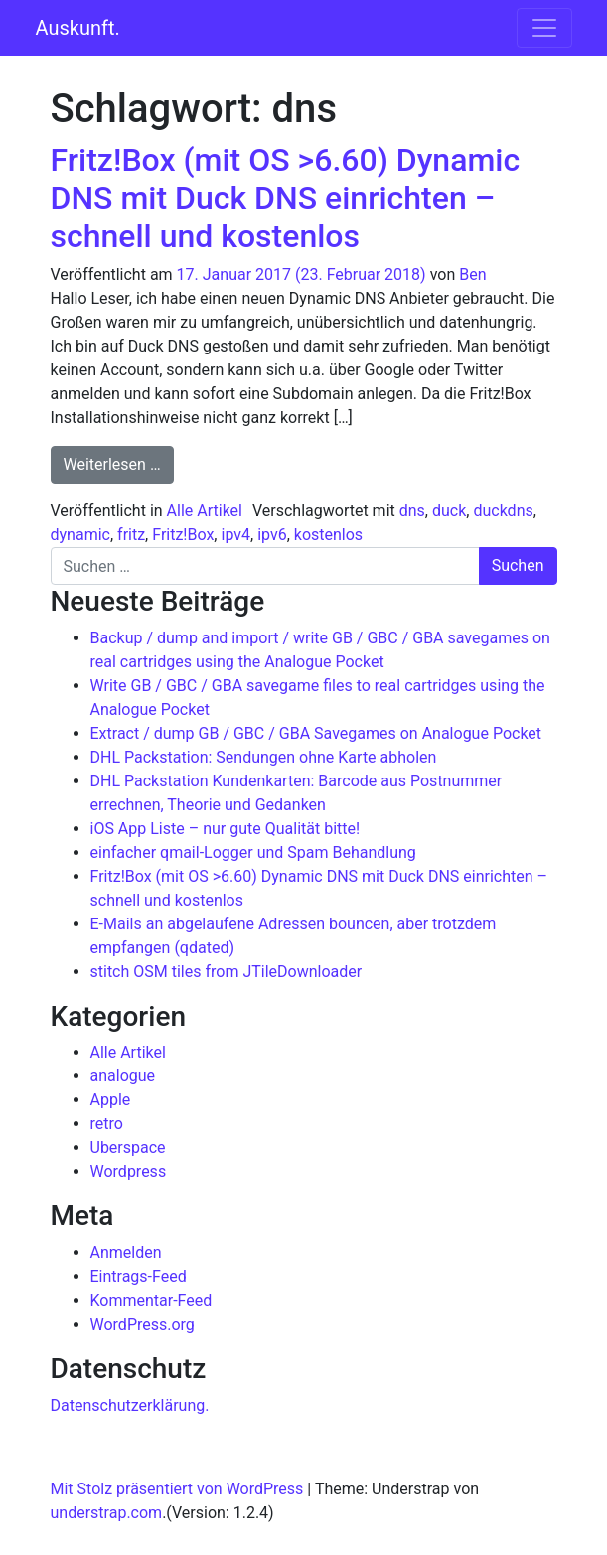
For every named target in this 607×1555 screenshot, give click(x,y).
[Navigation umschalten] (544, 28)
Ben (472, 274)
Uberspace (128, 1147)
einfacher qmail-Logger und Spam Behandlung (253, 852)
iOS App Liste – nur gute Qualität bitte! (225, 828)
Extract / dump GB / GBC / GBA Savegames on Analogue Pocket (316, 733)
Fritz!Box (183, 534)
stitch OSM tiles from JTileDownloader (226, 971)
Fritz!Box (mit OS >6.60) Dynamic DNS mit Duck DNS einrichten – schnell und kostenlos (286, 198)
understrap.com (107, 1512)
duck (449, 510)
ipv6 (272, 534)
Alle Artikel (204, 510)
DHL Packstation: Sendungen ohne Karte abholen (263, 757)
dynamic (80, 534)
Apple (110, 1099)
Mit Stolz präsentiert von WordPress (177, 1489)
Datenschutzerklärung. (130, 1405)
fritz (131, 534)
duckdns (502, 510)
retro (106, 1123)
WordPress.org (142, 1324)
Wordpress (128, 1171)
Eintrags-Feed (138, 1276)
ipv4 (235, 534)
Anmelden (126, 1252)
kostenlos (328, 534)
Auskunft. (78, 28)
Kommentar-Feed (151, 1300)
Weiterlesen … (119, 463)
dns (412, 510)
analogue (123, 1075)
